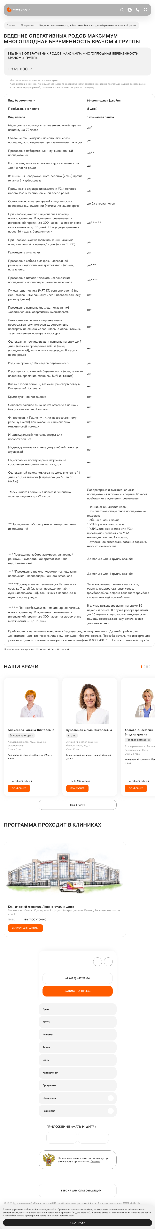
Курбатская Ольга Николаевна (89, 730)
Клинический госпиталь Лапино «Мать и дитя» (30, 756)
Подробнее (19, 788)
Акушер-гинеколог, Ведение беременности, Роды (82, 744)
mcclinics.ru (89, 1203)
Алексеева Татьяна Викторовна (31, 730)
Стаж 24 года (132, 754)
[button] (141, 666)
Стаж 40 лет (14, 749)
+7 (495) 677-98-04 (77, 978)
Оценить (95, 1161)
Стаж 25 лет (73, 749)
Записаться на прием (25, 927)
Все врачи (77, 805)
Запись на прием (77, 991)
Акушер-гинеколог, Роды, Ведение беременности (27, 744)
